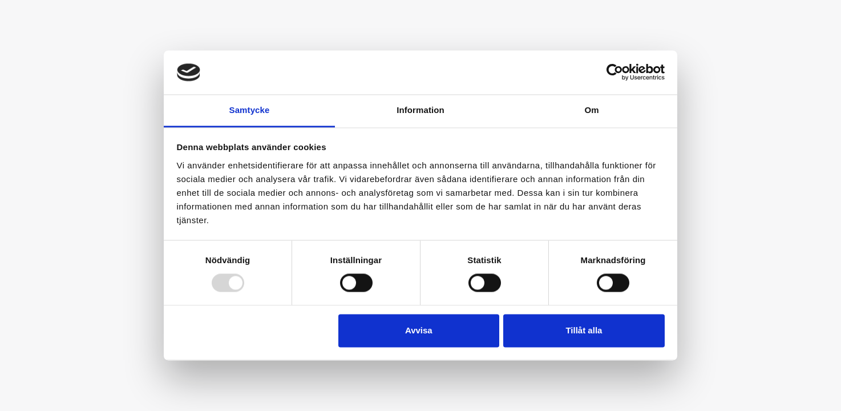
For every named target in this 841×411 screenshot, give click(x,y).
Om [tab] (591, 110)
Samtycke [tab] (249, 110)
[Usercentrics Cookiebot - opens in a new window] (615, 72)
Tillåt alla (583, 330)
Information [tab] (420, 110)
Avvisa (418, 330)
